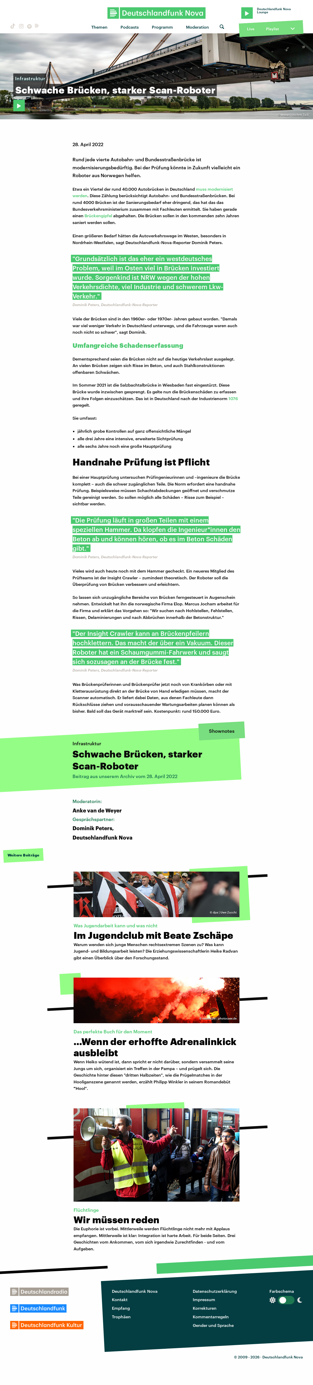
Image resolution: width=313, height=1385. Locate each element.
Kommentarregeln (211, 1316)
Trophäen (121, 1316)
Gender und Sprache (213, 1325)
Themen (99, 26)
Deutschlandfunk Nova (135, 1291)
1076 (233, 398)
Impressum (204, 1299)
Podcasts (130, 26)
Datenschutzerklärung (215, 1291)
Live (250, 29)
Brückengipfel (98, 215)
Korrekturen (204, 1308)
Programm (162, 26)
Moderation (197, 26)
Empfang (121, 1308)
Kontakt (120, 1299)
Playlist (272, 29)
